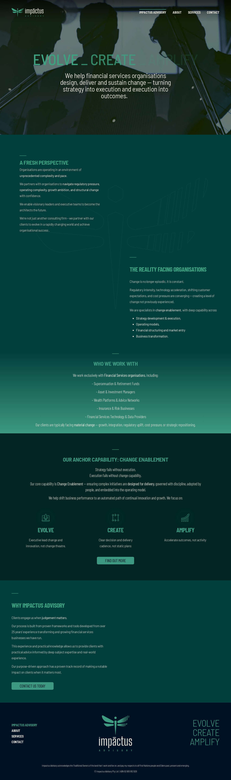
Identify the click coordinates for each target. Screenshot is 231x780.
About (177, 12)
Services (194, 12)
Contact (213, 12)
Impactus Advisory (152, 12)
